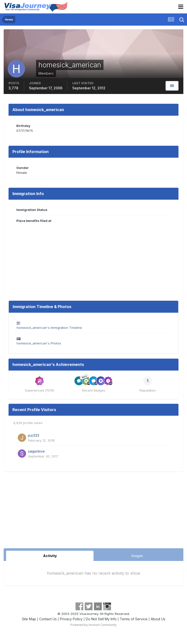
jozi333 (33, 435)
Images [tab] (137, 556)
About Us (158, 619)
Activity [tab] (50, 556)
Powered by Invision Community (93, 625)
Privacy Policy (71, 619)
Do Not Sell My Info (101, 619)
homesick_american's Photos (39, 343)
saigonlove (36, 451)
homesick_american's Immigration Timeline (49, 328)
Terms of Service (134, 619)
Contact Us (48, 619)
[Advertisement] (93, 511)
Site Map (29, 619)
